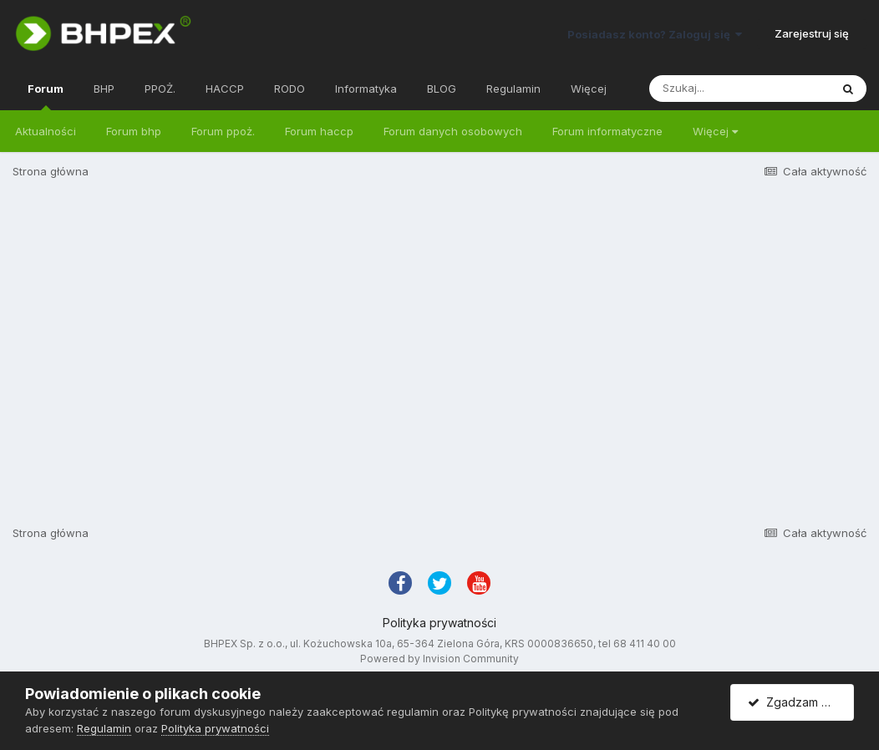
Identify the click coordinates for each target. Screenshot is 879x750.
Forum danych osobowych (453, 131)
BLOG (441, 88)
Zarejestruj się (812, 33)
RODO (289, 88)
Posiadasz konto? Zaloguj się (654, 34)
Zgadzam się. (793, 702)
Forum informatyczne (607, 131)
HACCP (225, 88)
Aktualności (45, 131)
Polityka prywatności (439, 623)
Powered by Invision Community (439, 658)
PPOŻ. (160, 88)
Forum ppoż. (223, 131)
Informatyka (366, 88)
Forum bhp (133, 131)
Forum (46, 96)
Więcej (715, 131)
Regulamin (513, 88)
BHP (104, 88)
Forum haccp (319, 131)
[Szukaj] (739, 88)
